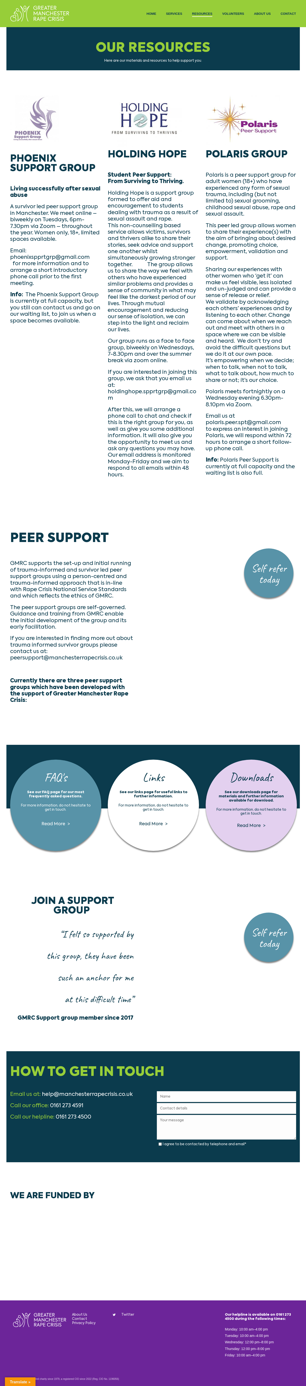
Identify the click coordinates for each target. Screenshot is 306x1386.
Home (151, 14)
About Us (262, 14)
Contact (288, 14)
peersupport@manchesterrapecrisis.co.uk (66, 658)
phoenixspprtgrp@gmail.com (50, 257)
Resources (202, 14)
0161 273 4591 (66, 1105)
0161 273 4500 (73, 1117)
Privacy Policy (84, 1323)
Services (174, 14)
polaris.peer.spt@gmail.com (243, 422)
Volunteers (233, 14)
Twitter (127, 1314)
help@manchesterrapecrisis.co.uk (87, 1094)
